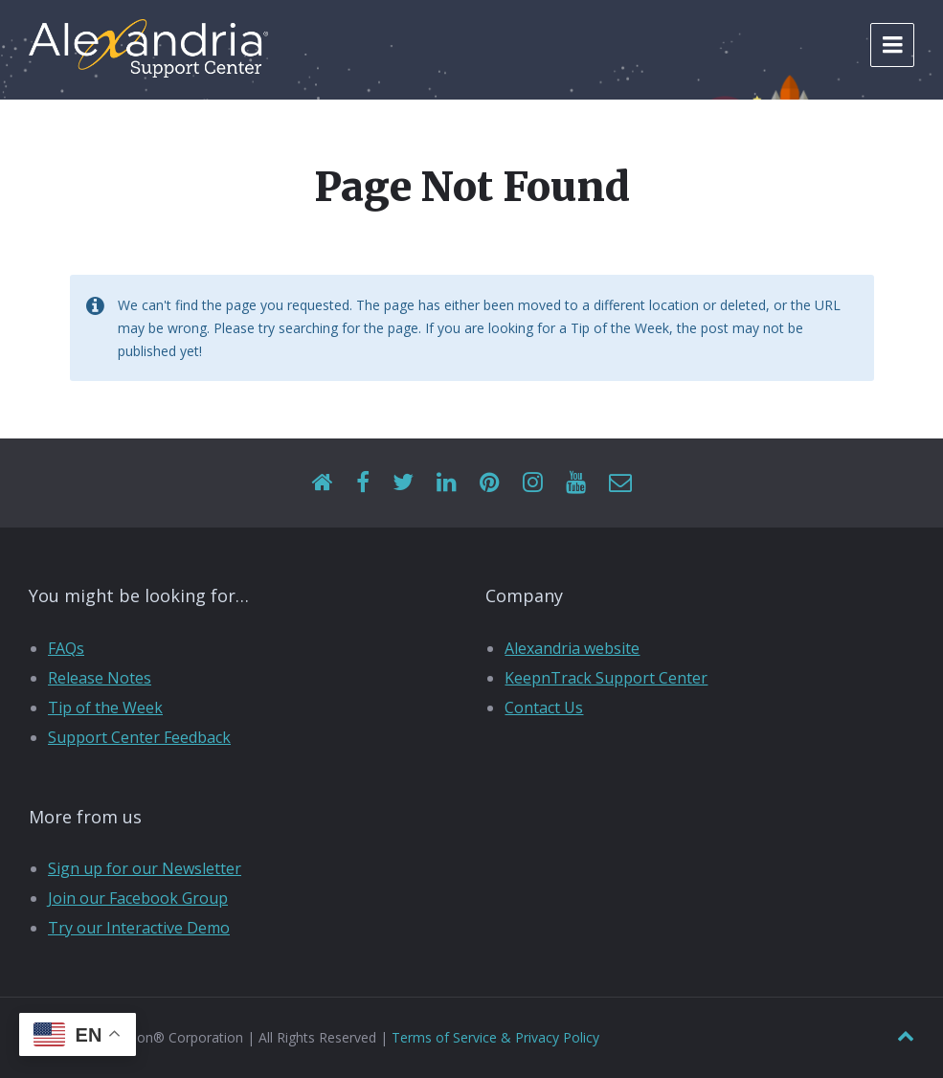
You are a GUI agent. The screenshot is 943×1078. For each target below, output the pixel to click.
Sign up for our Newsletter (144, 868)
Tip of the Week (105, 707)
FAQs (66, 648)
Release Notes (99, 677)
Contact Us (544, 707)
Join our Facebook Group (138, 898)
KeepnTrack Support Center (606, 677)
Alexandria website (572, 648)
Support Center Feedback (139, 737)
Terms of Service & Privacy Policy (495, 1037)
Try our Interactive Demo (139, 927)
